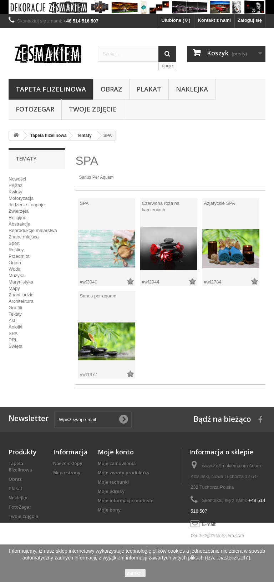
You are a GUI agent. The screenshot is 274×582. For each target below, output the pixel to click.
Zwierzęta (19, 211)
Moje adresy (111, 491)
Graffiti (15, 307)
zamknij (135, 573)
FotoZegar (35, 109)
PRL (13, 339)
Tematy (84, 135)
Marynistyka (21, 282)
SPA (13, 333)
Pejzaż (15, 185)
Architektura (21, 301)
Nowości (17, 179)
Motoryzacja (21, 198)
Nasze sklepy (67, 463)
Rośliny (16, 249)
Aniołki (15, 327)
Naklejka (192, 89)
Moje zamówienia (117, 463)
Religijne (17, 217)
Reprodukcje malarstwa (33, 230)
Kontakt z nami (214, 20)
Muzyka (17, 275)
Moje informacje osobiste (125, 500)
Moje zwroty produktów (123, 472)
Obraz (111, 89)
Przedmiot (19, 256)
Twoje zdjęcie (93, 109)
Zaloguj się (250, 20)
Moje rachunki (113, 482)
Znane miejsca (24, 237)
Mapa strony (67, 472)
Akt (12, 320)
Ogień (15, 262)
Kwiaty (15, 191)
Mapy (14, 288)
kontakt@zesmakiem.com (217, 535)
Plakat (149, 89)
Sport (14, 243)
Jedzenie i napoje (27, 204)
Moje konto (116, 452)
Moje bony (109, 510)
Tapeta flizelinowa (51, 89)
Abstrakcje (19, 224)
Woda (15, 269)
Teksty (15, 314)
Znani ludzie (21, 294)
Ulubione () (176, 20)
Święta (15, 346)
